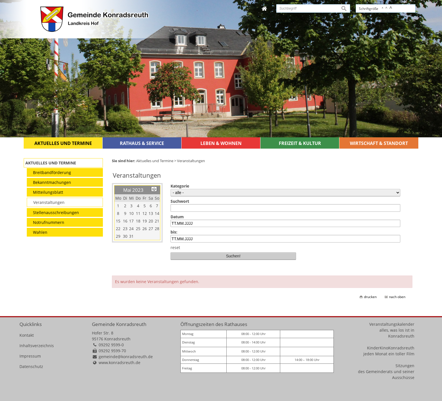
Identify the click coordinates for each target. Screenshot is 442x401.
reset (175, 247)
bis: (174, 232)
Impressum (30, 356)
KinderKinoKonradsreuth (390, 348)
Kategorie (180, 186)
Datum (177, 216)
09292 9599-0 (111, 344)
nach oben (397, 297)
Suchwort (180, 201)
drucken (370, 297)
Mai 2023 (133, 190)
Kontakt (26, 335)
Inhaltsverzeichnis (36, 345)
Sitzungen (404, 365)
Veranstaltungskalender (391, 324)
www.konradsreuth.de (119, 362)
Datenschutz (31, 366)
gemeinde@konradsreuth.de (126, 356)
